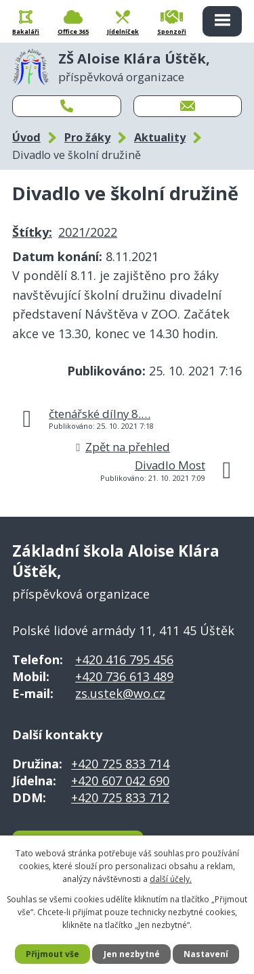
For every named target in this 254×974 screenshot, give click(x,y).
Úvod (26, 137)
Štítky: (32, 232)
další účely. (171, 879)
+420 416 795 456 (124, 659)
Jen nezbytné (132, 954)
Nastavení (206, 954)
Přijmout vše (52, 954)
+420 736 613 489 (124, 676)
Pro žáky (87, 137)
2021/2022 (87, 232)
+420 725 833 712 (120, 797)
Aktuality (160, 137)
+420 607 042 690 (120, 780)
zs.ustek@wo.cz (120, 693)
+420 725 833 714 (120, 764)
